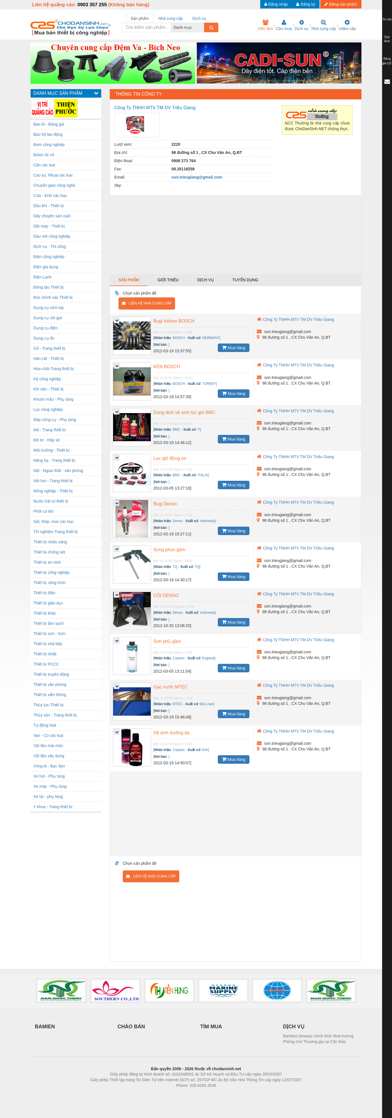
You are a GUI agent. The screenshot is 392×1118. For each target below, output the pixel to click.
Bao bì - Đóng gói (48, 124)
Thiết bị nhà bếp (47, 643)
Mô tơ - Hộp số (46, 440)
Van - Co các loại (48, 735)
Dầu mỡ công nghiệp (51, 236)
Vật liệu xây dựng (48, 756)
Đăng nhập (276, 4)
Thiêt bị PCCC (46, 664)
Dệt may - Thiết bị (49, 226)
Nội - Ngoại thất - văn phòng (58, 470)
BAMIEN (45, 1026)
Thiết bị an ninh (47, 562)
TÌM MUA (211, 1026)
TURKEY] (209, 384)
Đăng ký (305, 4)
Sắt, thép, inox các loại (53, 521)
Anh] (205, 750)
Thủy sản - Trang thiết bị (55, 715)
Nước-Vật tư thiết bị (50, 501)
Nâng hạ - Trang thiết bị (54, 460)
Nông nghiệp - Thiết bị (53, 491)
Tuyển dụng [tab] (245, 280)
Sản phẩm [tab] (140, 18)
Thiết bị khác (44, 613)
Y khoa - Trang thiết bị (52, 806)
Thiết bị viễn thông (49, 694)
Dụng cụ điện (45, 328)
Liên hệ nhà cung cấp (146, 303)
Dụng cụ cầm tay (48, 307)
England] (208, 658)
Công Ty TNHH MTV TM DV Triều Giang (295, 319)
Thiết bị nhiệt (44, 654)
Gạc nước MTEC (170, 686)
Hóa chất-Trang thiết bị (53, 368)
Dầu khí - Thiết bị (48, 205)
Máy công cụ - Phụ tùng (54, 419)
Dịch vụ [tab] (199, 18)
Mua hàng (233, 347)
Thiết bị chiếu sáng (50, 542)
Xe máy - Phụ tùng (49, 786)
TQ (175, 567)
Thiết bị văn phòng (49, 684)
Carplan (179, 658)
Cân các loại (44, 165)
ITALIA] (203, 475)
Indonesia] (208, 521)
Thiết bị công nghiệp (51, 572)
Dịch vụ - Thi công (49, 246)
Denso (178, 521)
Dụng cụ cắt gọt (47, 318)
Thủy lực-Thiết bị (48, 705)
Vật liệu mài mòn (48, 745)
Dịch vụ (302, 25)
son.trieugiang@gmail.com (196, 177)
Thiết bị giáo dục (48, 603)
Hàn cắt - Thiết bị (48, 358)
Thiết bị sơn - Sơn (49, 633)
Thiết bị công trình (49, 582)
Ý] (199, 430)
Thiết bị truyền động (51, 674)
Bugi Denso (165, 503)
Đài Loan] (207, 704)
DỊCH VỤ (293, 1026)
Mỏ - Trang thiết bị (49, 430)
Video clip (347, 25)
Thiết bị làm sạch (48, 623)
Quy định (387, 39)
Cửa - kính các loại (49, 195)
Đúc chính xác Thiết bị (53, 297)
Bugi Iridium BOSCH (174, 321)
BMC (176, 430)
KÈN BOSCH (166, 366)
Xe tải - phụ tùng (48, 796)
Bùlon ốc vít (43, 155)
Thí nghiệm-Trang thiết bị (55, 531)
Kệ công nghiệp (47, 379)
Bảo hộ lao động (48, 134)
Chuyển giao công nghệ (54, 185)
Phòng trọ (160, 1094)
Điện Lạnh (42, 277)
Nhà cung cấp (323, 25)
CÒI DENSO (166, 595)
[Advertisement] (235, 234)
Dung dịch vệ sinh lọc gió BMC (184, 412)
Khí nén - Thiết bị (48, 389)
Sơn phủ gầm (167, 641)
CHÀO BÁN (131, 1026)
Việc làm (265, 25)
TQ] (197, 567)
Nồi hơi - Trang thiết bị (53, 480)
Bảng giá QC (387, 61)
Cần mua (284, 25)
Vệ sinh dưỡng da (171, 732)
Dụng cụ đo (43, 338)
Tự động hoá (44, 725)
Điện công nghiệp (48, 256)
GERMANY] (211, 338)
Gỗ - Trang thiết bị (49, 348)
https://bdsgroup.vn (188, 1094)
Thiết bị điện (44, 593)
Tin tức (387, 19)
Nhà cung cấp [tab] (170, 18)
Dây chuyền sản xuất (51, 216)
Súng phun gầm (169, 549)
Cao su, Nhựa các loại (52, 175)
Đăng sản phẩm (340, 4)
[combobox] (202, 27)
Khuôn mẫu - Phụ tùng (53, 399)
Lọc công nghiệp (48, 409)
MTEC (177, 704)
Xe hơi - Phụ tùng (49, 776)
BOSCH (179, 338)
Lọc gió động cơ (169, 458)
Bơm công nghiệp (48, 144)
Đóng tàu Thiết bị (48, 287)
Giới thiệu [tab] (168, 280)
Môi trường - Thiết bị (51, 450)
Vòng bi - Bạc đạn (49, 766)
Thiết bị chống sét (49, 552)
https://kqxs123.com (223, 1094)
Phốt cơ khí (43, 511)
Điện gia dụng (45, 267)
